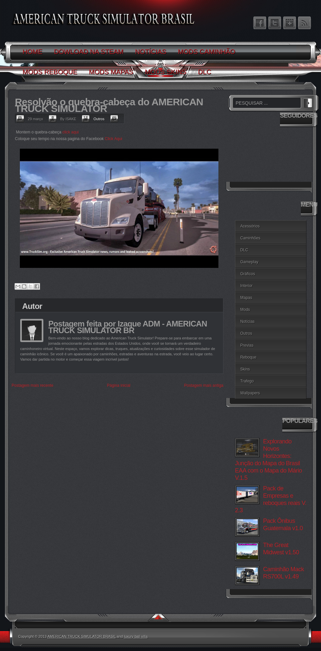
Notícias (247, 321)
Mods (245, 309)
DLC (244, 250)
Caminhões (250, 238)
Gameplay (249, 262)
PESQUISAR (307, 102)
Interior (246, 285)
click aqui (70, 132)
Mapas (246, 297)
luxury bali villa (136, 636)
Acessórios (250, 226)
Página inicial (118, 385)
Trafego (247, 381)
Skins (245, 369)
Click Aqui (113, 138)
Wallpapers (250, 393)
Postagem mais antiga (203, 385)
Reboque (248, 357)
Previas (246, 345)
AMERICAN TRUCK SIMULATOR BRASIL (81, 636)
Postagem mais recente (32, 385)
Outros (98, 119)
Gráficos (247, 274)
